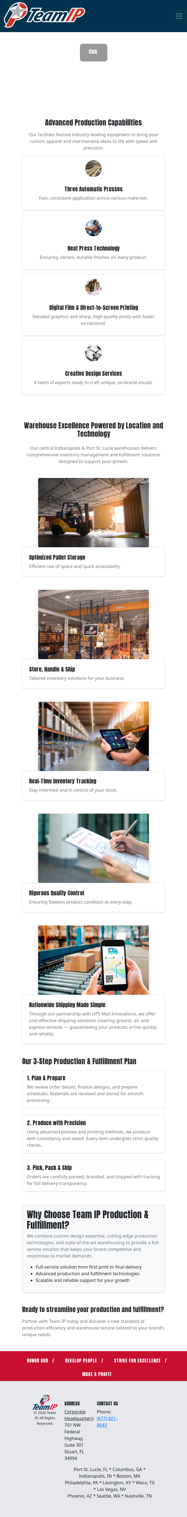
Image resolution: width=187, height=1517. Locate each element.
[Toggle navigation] (179, 16)
